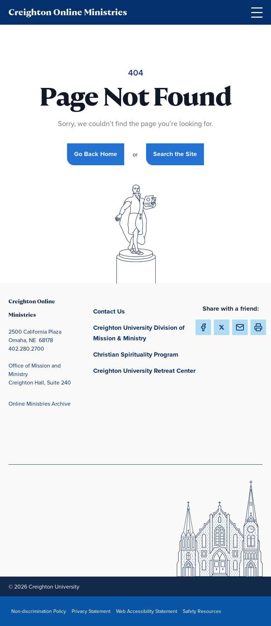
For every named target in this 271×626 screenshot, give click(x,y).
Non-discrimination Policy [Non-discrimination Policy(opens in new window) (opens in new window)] (40, 611)
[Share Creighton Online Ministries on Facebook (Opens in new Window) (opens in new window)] (203, 327)
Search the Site (175, 154)
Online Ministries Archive (39, 403)
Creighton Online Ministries (67, 12)
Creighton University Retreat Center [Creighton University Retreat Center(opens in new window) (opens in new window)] (146, 370)
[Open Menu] (257, 12)
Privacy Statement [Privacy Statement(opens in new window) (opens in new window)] (92, 611)
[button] (258, 327)
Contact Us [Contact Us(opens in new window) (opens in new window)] (142, 311)
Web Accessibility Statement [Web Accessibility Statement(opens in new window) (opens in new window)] (148, 611)
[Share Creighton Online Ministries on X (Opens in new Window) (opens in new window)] (221, 327)
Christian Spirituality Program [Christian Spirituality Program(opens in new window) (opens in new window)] (146, 354)
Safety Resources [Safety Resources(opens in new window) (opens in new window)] (203, 611)
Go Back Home (95, 154)
